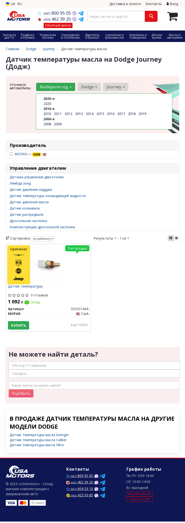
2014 (89, 113)
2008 (47, 123)
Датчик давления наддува (31, 189)
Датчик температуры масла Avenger (39, 436)
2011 (58, 113)
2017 (121, 113)
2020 (47, 103)
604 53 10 (80, 490)
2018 (132, 113)
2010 (47, 113)
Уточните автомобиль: (20, 86)
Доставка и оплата (125, 3)
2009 (58, 123)
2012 (68, 113)
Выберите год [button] (55, 87)
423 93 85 (79, 496)
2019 (142, 113)
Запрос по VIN (139, 500)
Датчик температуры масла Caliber (38, 441)
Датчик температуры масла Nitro (37, 446)
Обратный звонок (58, 25)
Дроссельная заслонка (28, 220)
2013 (79, 113)
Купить (19, 325)
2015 (100, 113)
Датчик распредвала (26, 214)
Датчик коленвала (25, 208)
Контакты (153, 3)
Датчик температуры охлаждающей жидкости (48, 195)
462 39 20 (55, 19)
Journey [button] (115, 87)
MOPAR (30, 154)
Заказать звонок (139, 495)
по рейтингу (43, 239)
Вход (172, 3)
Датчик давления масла (29, 202)
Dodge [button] (88, 87)
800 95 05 (55, 13)
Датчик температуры (25, 287)
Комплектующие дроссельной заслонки (42, 227)
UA (10, 3)
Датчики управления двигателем (37, 177)
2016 (110, 113)
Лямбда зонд (20, 183)
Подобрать (21, 394)
